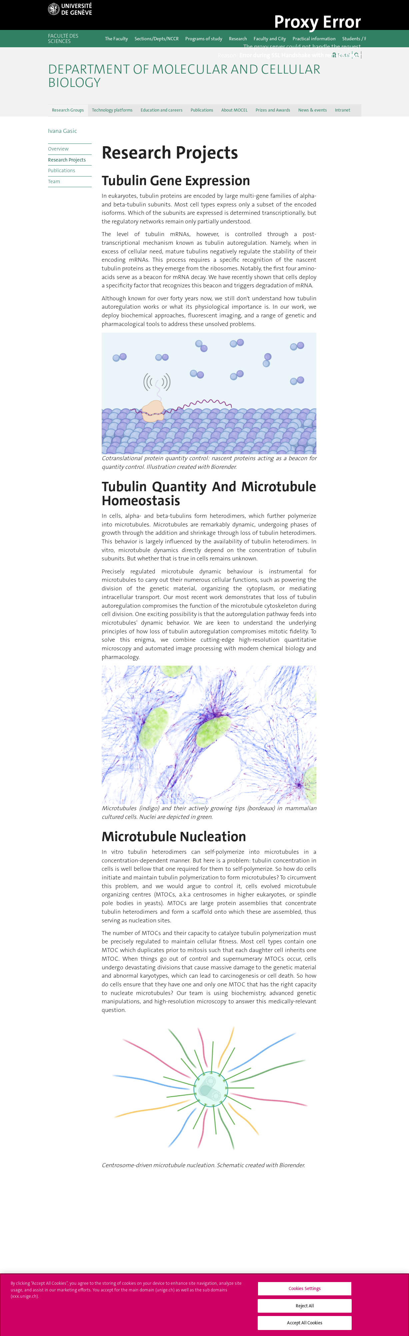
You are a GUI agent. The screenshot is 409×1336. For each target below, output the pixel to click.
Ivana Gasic (62, 131)
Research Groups (68, 110)
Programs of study (203, 39)
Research (238, 39)
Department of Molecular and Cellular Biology (184, 76)
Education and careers (162, 110)
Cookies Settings (305, 1291)
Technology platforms (112, 110)
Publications (202, 110)
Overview (58, 149)
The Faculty (116, 39)
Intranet (342, 110)
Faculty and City (270, 39)
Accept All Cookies (304, 1325)
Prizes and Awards (273, 110)
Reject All (304, 1308)
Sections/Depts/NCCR (157, 39)
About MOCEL (234, 110)
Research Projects (67, 160)
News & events (312, 110)
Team (54, 181)
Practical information (314, 39)
